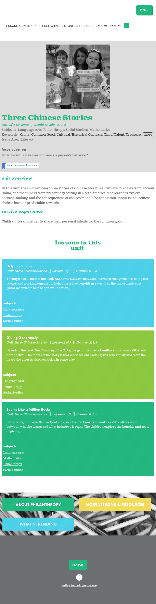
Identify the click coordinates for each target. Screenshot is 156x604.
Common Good (43, 135)
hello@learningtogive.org (79, 585)
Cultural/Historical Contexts (79, 135)
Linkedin (79, 579)
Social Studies (13, 321)
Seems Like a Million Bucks (28, 409)
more (148, 135)
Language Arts (13, 309)
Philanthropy (12, 315)
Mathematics (12, 458)
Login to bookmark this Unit (22, 165)
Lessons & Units (17, 25)
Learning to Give (18, 9)
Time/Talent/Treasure (122, 135)
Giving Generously (22, 337)
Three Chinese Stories (58, 25)
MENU (144, 10)
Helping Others (19, 266)
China (24, 135)
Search (77, 564)
